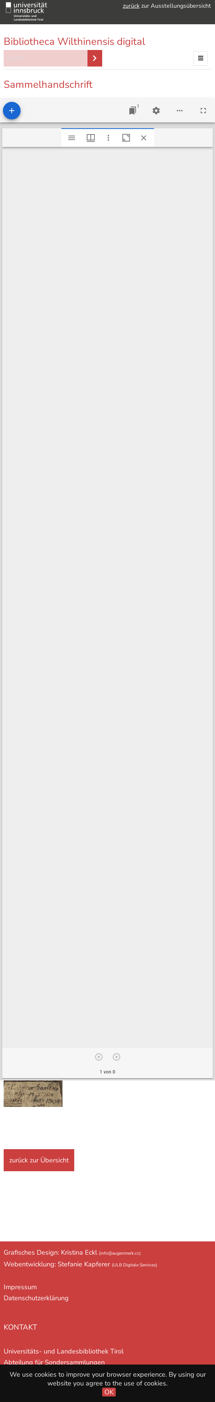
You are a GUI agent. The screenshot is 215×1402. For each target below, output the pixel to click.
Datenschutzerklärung (36, 1298)
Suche (94, 58)
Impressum (20, 1287)
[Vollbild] (203, 110)
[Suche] (45, 58)
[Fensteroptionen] (108, 138)
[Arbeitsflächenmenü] (156, 110)
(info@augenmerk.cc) (120, 1253)
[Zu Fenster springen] (132, 110)
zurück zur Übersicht (39, 1160)
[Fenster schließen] (144, 138)
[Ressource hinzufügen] (12, 110)
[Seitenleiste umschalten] (71, 138)
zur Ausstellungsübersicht (167, 6)
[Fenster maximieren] (126, 138)
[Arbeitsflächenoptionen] (180, 110)
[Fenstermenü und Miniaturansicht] (91, 138)
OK (109, 1392)
